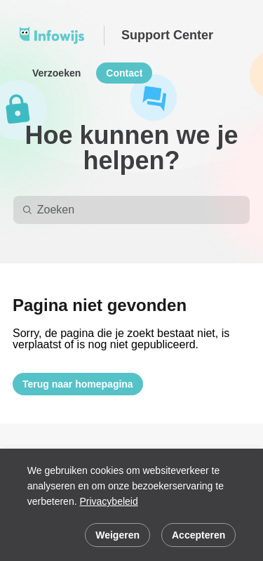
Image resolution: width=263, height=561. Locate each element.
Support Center (167, 35)
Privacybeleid (108, 501)
